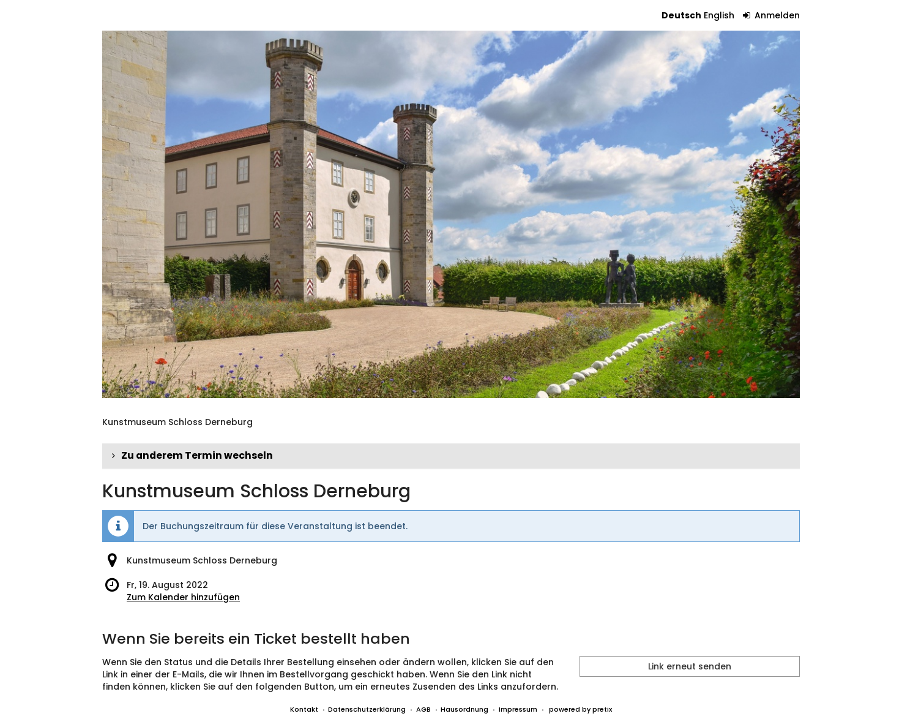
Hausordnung (464, 709)
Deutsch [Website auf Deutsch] (681, 15)
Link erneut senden (689, 666)
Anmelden (771, 15)
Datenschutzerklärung (367, 709)
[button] (451, 455)
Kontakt (304, 709)
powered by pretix (580, 709)
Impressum (518, 709)
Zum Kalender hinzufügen (183, 597)
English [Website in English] (719, 15)
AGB (423, 709)
